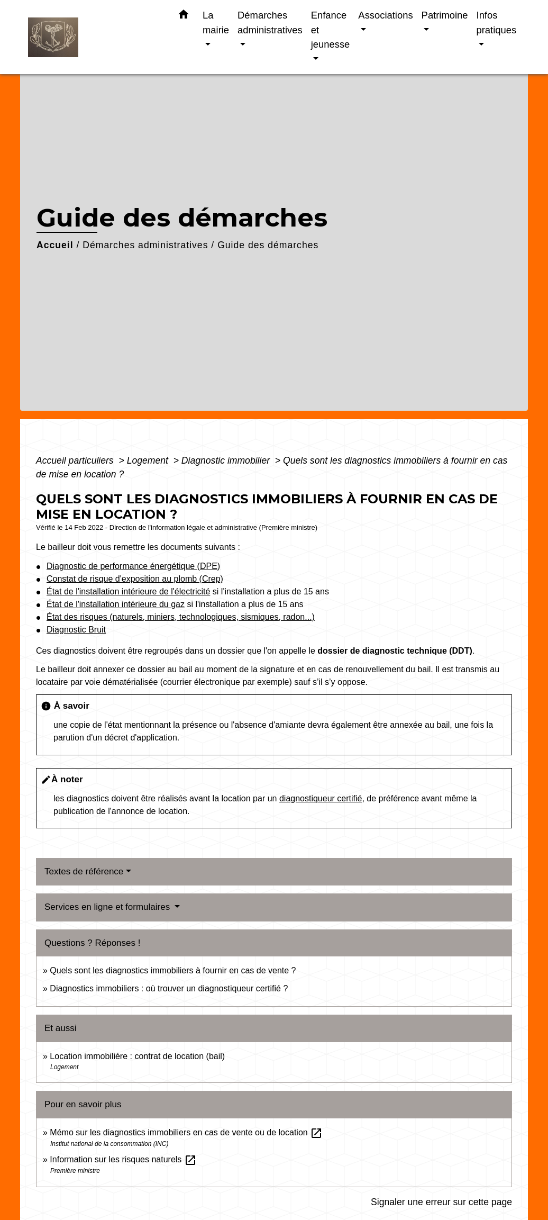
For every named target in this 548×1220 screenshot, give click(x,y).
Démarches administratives (145, 245)
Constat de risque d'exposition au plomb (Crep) (135, 578)
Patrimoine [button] (445, 15)
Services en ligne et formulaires (108, 907)
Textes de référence (83, 871)
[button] (183, 16)
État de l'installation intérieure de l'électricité (128, 591)
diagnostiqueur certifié (320, 798)
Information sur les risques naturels (123, 1159)
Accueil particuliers (76, 460)
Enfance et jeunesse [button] (330, 30)
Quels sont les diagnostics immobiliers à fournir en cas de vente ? (173, 970)
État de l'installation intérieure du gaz (116, 604)
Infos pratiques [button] (497, 22)
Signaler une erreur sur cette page (441, 1202)
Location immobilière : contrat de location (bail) (137, 1056)
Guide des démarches (267, 245)
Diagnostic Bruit (76, 629)
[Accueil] (94, 37)
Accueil (55, 245)
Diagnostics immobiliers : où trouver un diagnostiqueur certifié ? (169, 988)
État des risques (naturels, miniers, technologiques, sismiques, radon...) (181, 616)
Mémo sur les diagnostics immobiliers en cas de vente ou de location (186, 1132)
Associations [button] (385, 15)
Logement (149, 460)
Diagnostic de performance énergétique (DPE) (133, 566)
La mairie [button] (216, 22)
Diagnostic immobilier (226, 460)
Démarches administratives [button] (270, 22)
